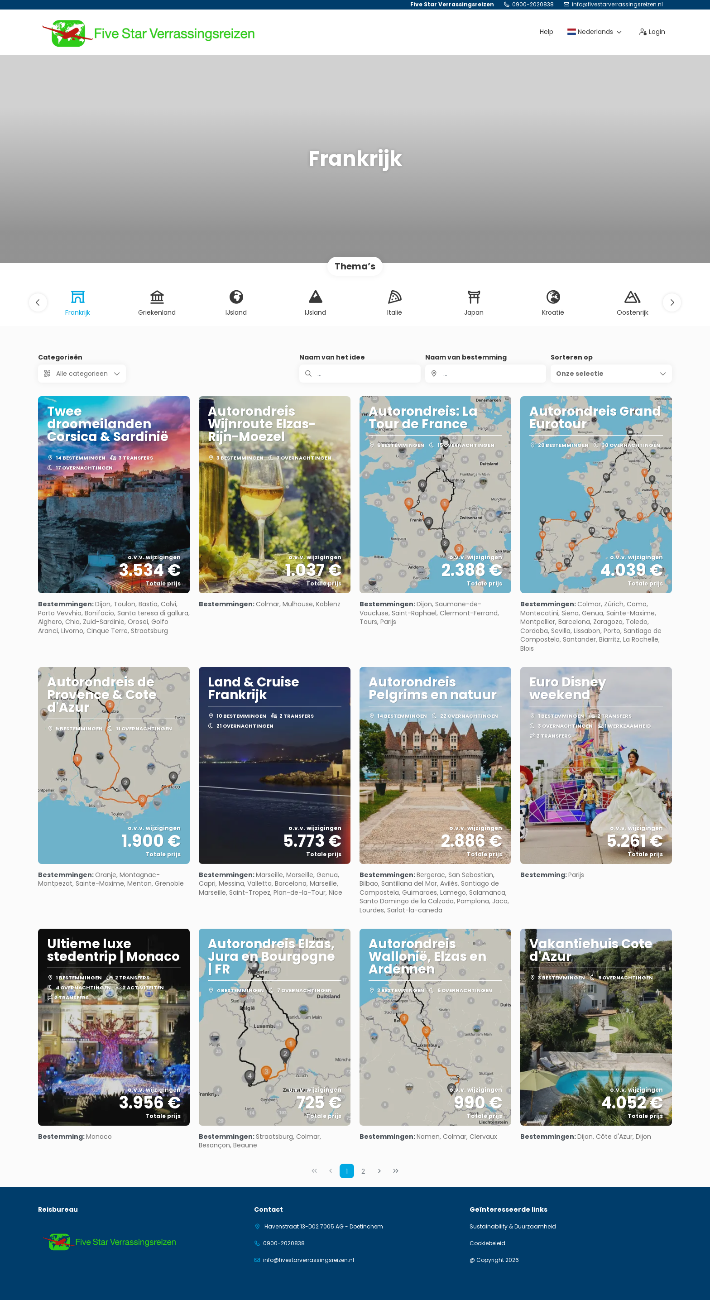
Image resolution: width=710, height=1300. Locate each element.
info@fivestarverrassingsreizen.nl (617, 4)
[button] (38, 302)
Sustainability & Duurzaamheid (513, 1226)
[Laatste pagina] (396, 1171)
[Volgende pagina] (379, 1171)
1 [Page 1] (347, 1171)
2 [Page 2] (363, 1171)
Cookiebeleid (487, 1243)
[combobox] (486, 374)
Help (546, 31)
